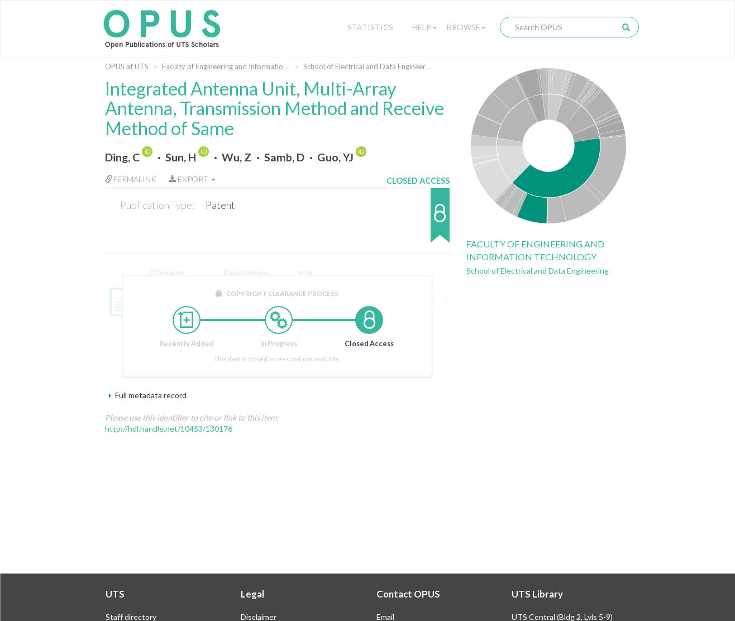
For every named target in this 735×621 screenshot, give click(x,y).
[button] (418, 221)
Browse (466, 27)
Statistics (370, 27)
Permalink (130, 179)
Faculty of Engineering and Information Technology (244, 66)
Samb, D (284, 157)
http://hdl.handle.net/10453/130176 (168, 428)
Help (424, 27)
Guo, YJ (335, 157)
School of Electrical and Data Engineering (369, 66)
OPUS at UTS (127, 66)
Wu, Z (236, 157)
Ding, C (122, 157)
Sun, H (180, 157)
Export (192, 179)
